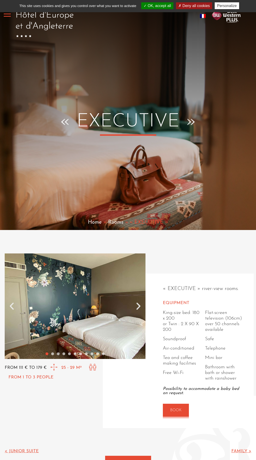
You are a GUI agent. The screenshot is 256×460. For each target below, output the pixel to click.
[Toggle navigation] (7, 13)
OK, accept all (157, 6)
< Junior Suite (22, 451)
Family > (241, 451)
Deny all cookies (194, 6)
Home (95, 222)
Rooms (115, 222)
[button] (11, 306)
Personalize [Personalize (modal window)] (227, 6)
